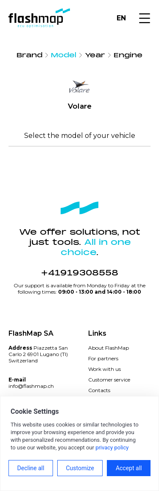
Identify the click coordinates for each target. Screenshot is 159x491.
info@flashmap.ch (31, 386)
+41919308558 (79, 273)
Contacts (99, 390)
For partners (103, 358)
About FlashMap (108, 348)
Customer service (109, 379)
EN (121, 18)
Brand (29, 55)
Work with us (104, 369)
